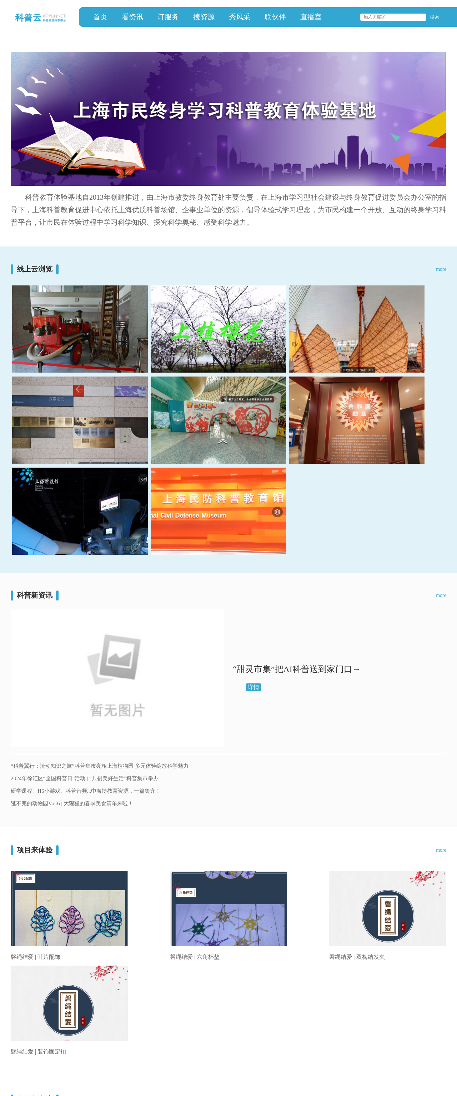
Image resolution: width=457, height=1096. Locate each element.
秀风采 (239, 17)
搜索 (434, 17)
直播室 (311, 17)
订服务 (168, 17)
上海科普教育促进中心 (46, 1041)
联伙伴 (275, 17)
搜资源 (204, 17)
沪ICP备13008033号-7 (43, 1074)
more (441, 269)
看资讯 (132, 17)
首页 (100, 17)
